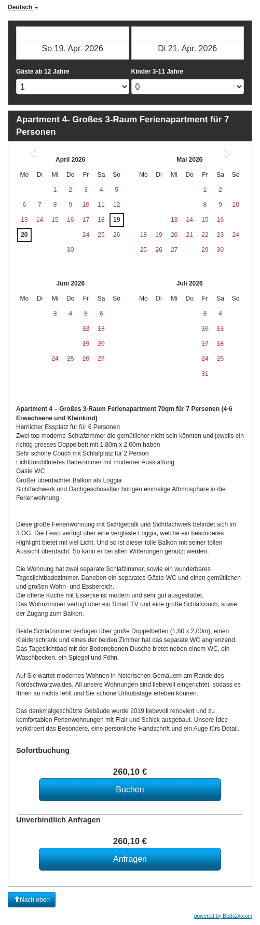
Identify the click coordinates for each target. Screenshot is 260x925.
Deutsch (23, 7)
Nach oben (31, 899)
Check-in (72, 33)
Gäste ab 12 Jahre (43, 71)
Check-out (187, 33)
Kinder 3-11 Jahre (157, 71)
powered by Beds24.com (223, 916)
